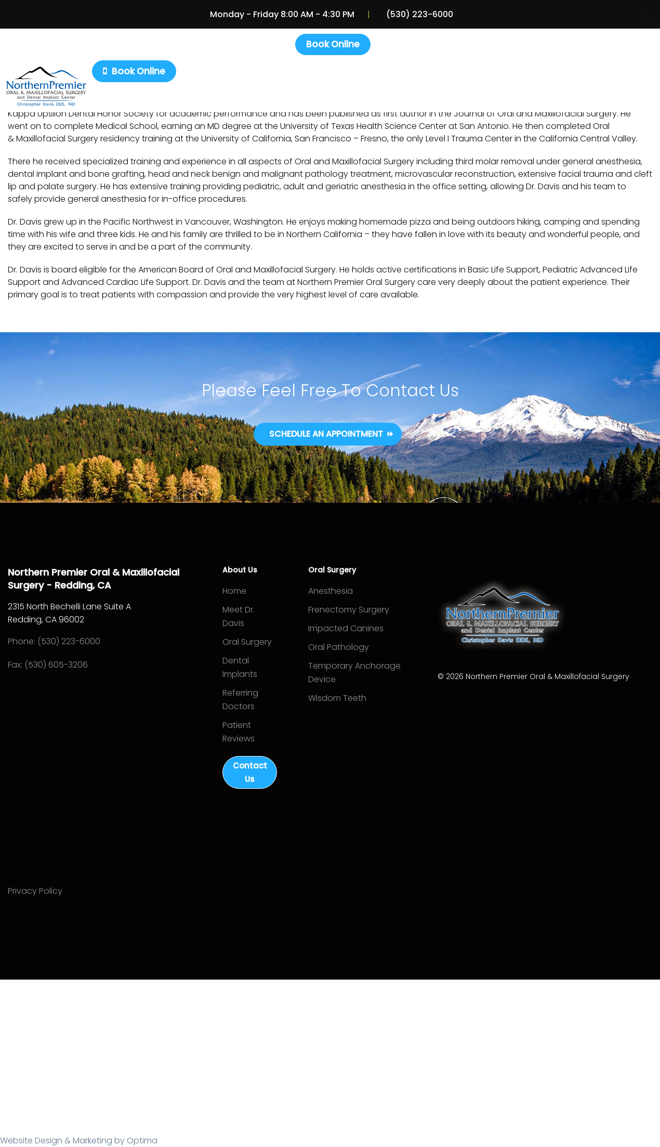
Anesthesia (330, 591)
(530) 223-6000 (418, 14)
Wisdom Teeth (337, 699)
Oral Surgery (247, 642)
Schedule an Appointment (326, 434)
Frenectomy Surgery (348, 610)
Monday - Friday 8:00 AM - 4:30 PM (283, 14)
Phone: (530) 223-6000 (54, 641)
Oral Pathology (338, 648)
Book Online (333, 44)
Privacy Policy (35, 892)
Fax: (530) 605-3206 (48, 665)
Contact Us (250, 773)
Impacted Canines (346, 629)
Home (234, 591)
